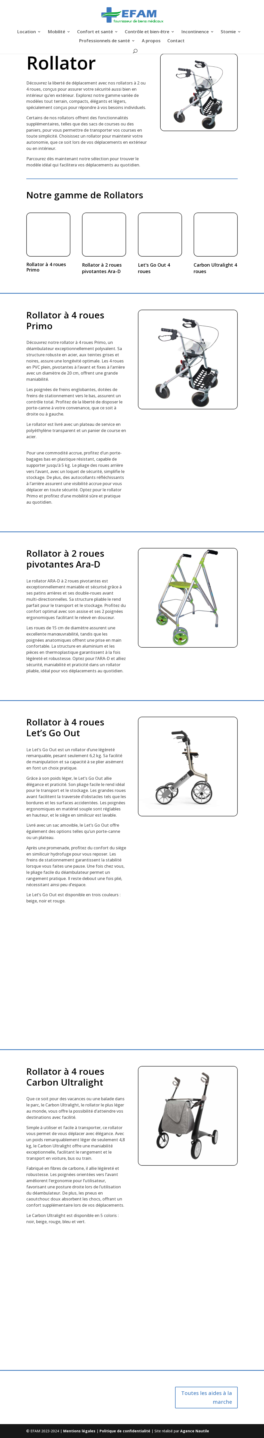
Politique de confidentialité (125, 1430)
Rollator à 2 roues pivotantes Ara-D (102, 268)
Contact (176, 41)
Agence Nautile (194, 1430)
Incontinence (195, 32)
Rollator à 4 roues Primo (46, 267)
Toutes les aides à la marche (206, 1397)
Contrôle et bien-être (147, 32)
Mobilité (56, 32)
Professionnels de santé (104, 41)
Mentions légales (79, 1430)
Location (26, 32)
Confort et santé (95, 32)
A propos (151, 41)
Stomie (228, 32)
